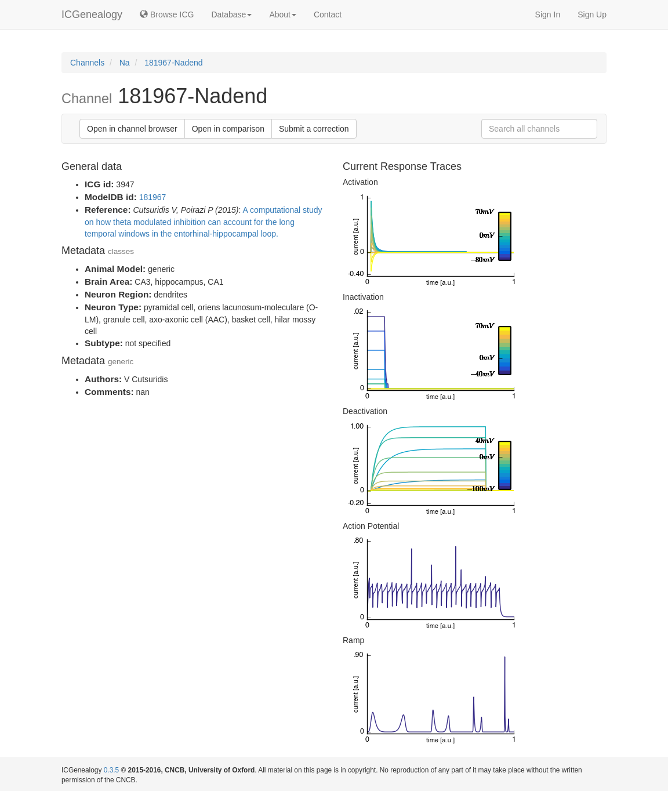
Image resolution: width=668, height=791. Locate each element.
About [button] (282, 14)
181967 (152, 197)
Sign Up (592, 14)
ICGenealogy (91, 14)
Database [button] (231, 14)
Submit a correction (314, 128)
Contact (328, 14)
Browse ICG (167, 14)
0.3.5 (111, 770)
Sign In (548, 14)
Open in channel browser (132, 128)
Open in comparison (228, 128)
